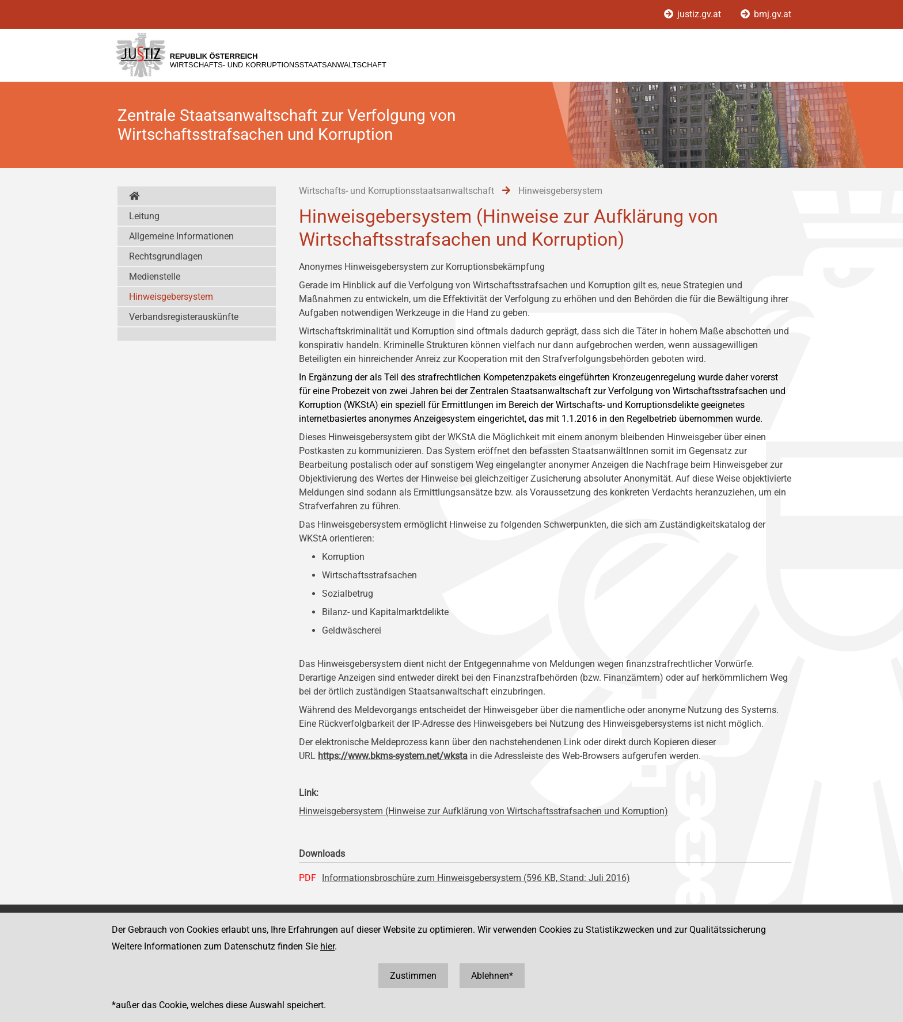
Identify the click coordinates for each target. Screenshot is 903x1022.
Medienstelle (154, 276)
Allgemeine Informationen (181, 236)
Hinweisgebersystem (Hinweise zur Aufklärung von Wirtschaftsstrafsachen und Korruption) (483, 811)
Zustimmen (413, 975)
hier (327, 946)
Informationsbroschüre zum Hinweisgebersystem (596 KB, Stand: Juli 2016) (476, 877)
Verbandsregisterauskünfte (183, 316)
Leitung (144, 216)
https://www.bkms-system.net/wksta (393, 755)
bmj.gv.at (766, 14)
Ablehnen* (492, 975)
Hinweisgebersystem (171, 296)
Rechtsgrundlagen (166, 256)
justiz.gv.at (693, 14)
